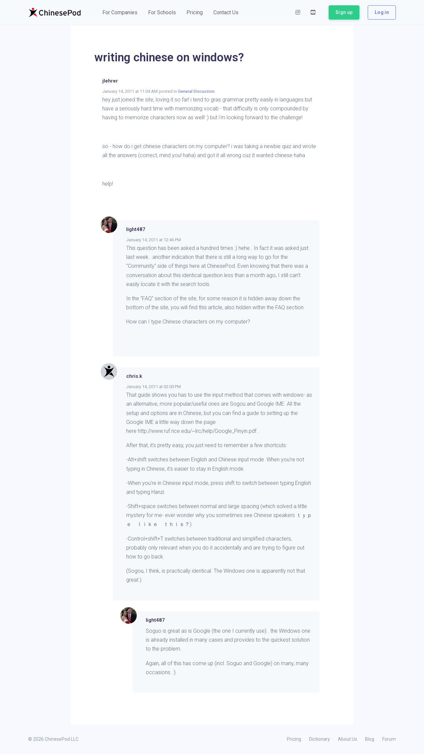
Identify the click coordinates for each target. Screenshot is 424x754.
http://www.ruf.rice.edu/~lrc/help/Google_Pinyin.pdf (197, 431)
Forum (389, 739)
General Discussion (196, 91)
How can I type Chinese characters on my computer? (188, 322)
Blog (369, 739)
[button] (120, 12)
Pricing (294, 739)
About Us (347, 739)
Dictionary (319, 739)
